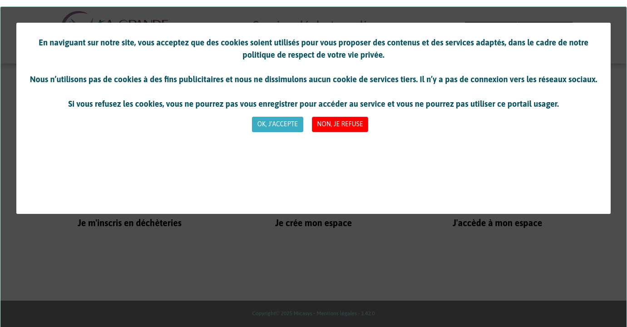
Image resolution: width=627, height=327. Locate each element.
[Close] (277, 124)
